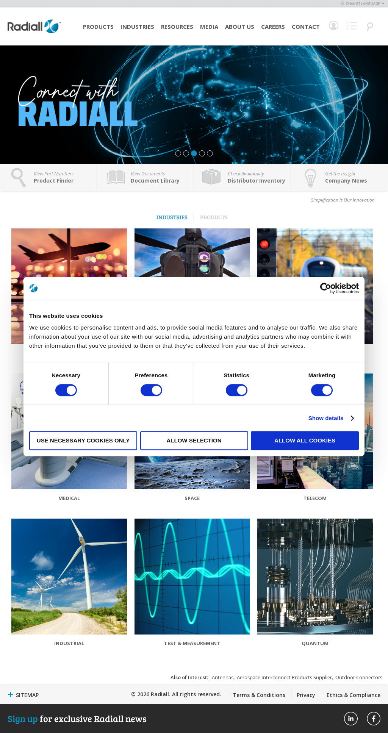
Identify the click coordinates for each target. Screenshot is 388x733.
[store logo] (34, 32)
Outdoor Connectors (358, 677)
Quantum (315, 643)
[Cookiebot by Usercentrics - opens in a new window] (326, 288)
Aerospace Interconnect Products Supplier (284, 677)
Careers (273, 26)
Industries (137, 26)
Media (209, 26)
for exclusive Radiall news (77, 718)
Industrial (69, 643)
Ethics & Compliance (353, 695)
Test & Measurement (192, 643)
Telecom (315, 498)
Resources (177, 26)
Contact (306, 26)
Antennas (222, 677)
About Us (239, 26)
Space (192, 498)
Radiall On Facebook (373, 718)
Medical (69, 498)
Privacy (306, 695)
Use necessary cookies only (83, 440)
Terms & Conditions (259, 695)
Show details (326, 418)
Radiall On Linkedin (351, 718)
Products (98, 26)
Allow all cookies (304, 440)
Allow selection (194, 440)
